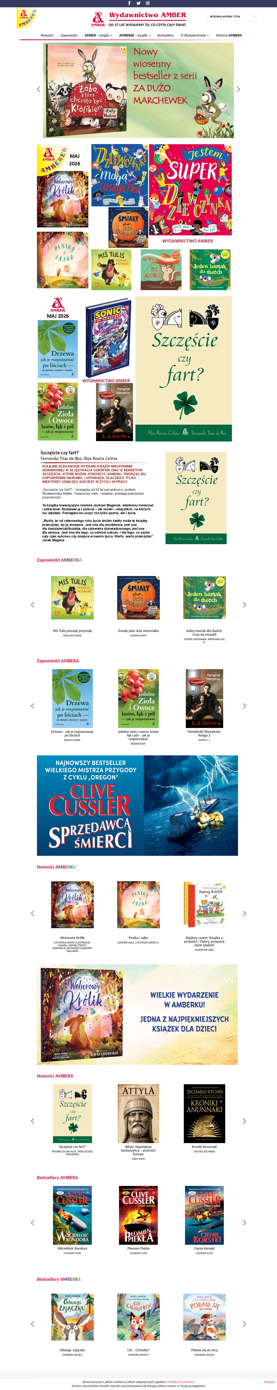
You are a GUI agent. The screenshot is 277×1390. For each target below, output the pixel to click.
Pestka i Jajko (138, 938)
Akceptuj (269, 1385)
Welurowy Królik (72, 938)
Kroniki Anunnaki (204, 1147)
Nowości (47, 35)
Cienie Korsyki (204, 1248)
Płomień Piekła (138, 1248)
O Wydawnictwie (195, 35)
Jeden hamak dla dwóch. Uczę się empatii (204, 633)
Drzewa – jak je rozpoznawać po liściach (72, 733)
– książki (98, 35)
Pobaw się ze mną (204, 1350)
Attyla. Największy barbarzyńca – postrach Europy (138, 1150)
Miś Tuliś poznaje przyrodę (72, 631)
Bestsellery (165, 35)
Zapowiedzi (69, 35)
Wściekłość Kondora (72, 1248)
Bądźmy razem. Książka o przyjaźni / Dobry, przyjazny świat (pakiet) (204, 941)
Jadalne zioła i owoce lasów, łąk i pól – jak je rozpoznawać (138, 735)
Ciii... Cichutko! (138, 1350)
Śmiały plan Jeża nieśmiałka (138, 631)
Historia (229, 35)
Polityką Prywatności (181, 1385)
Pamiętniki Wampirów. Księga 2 (204, 733)
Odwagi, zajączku (72, 1350)
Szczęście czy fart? (72, 1147)
